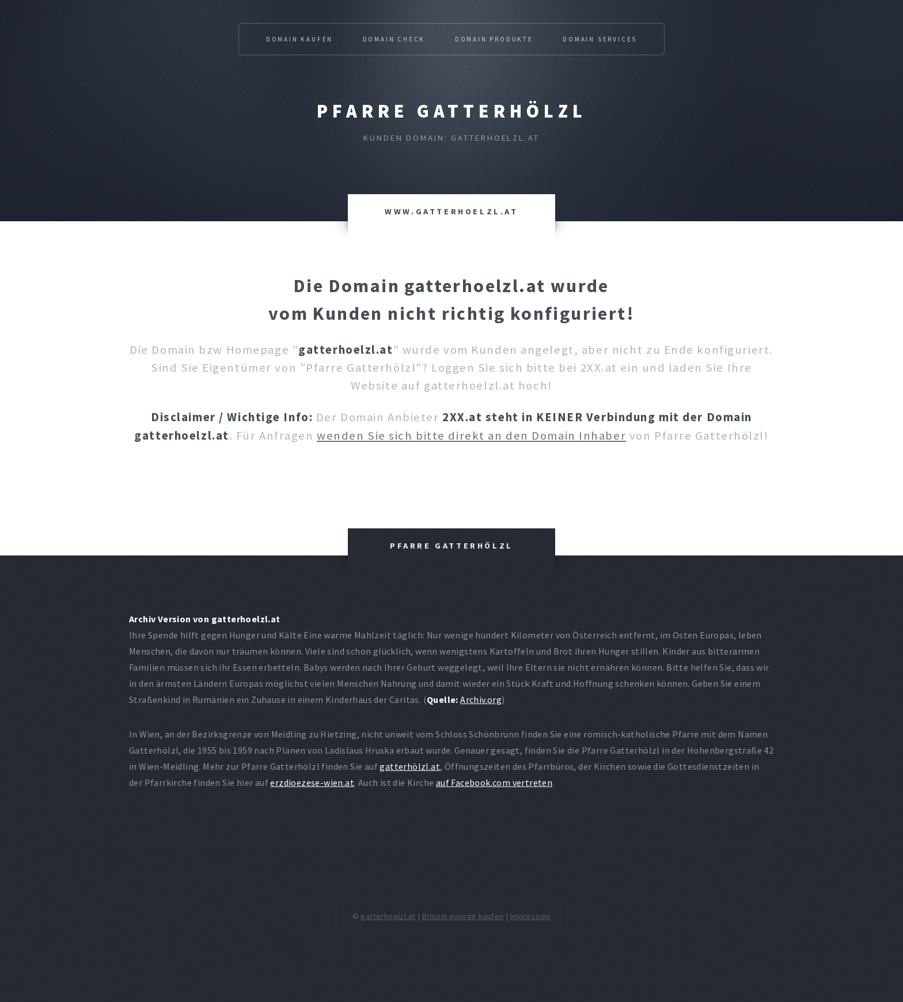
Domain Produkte (494, 39)
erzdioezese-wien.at (312, 782)
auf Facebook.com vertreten (494, 782)
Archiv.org (481, 699)
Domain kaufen (299, 39)
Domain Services (600, 39)
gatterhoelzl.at (388, 916)
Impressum (530, 916)
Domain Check (394, 39)
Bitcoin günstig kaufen (463, 916)
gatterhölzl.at (410, 766)
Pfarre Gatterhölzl (452, 111)
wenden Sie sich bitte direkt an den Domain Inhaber (471, 435)
